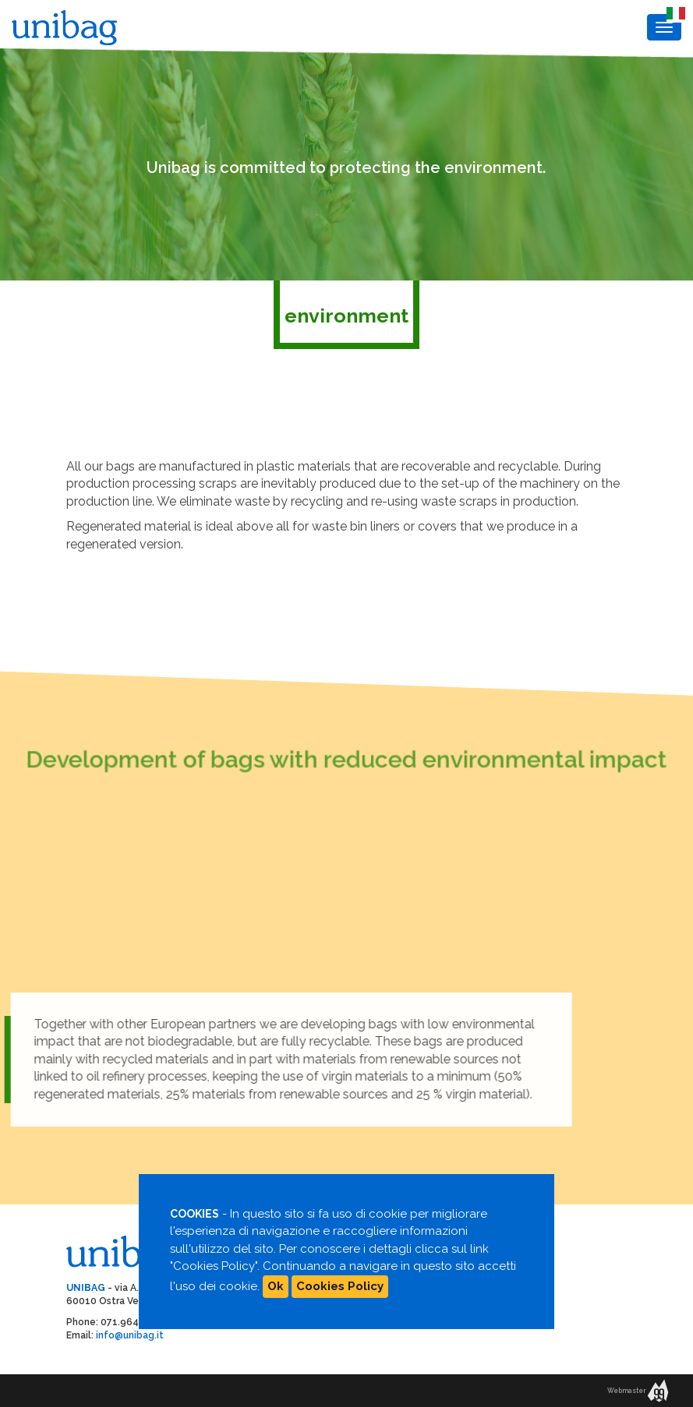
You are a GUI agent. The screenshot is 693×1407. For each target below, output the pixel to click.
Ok (275, 1286)
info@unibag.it (130, 1335)
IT (672, 11)
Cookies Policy (340, 1286)
